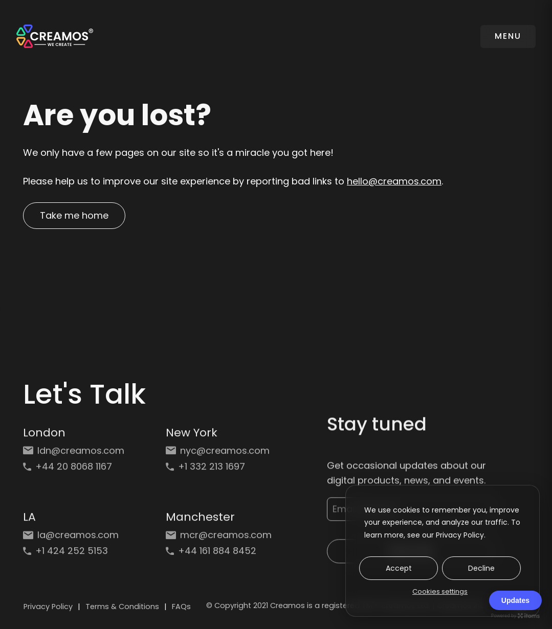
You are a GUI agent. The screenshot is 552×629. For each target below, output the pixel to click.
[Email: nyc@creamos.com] (219, 452)
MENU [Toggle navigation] (508, 36)
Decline (481, 568)
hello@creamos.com (394, 181)
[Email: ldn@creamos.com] (76, 452)
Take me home (74, 215)
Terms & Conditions (122, 606)
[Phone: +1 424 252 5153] (76, 553)
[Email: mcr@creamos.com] (219, 537)
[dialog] (442, 551)
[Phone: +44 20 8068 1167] (76, 468)
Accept (399, 568)
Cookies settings (440, 591)
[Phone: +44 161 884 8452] (219, 553)
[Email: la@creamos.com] (76, 537)
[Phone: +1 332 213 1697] (219, 468)
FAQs (181, 606)
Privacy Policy (48, 606)
